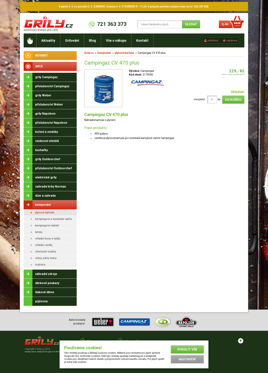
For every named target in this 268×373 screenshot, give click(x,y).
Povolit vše (187, 349)
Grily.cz (89, 52)
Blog (92, 40)
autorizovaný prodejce (41, 30)
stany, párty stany (46, 258)
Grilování (72, 40)
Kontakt (142, 40)
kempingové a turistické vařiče (53, 219)
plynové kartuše (44, 212)
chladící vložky (43, 245)
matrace (40, 264)
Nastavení (187, 359)
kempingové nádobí (47, 225)
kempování (104, 52)
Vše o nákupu (116, 40)
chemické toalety (45, 251)
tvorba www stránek (44, 351)
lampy (38, 232)
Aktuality (48, 40)
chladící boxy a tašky (47, 238)
